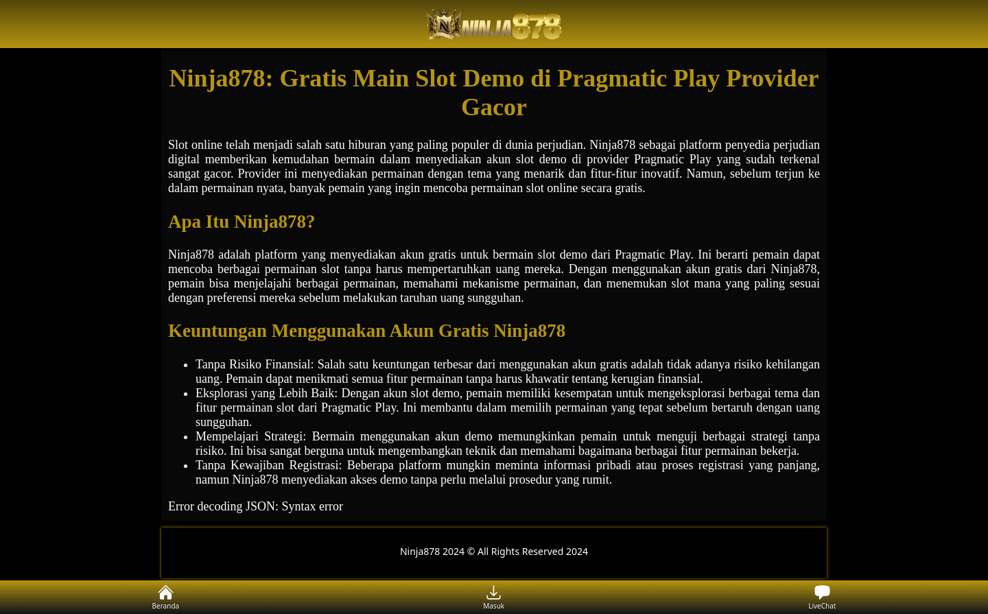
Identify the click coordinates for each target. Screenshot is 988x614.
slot (525, 159)
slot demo (435, 393)
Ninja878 (191, 254)
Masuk (493, 597)
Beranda (166, 597)
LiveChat (822, 597)
